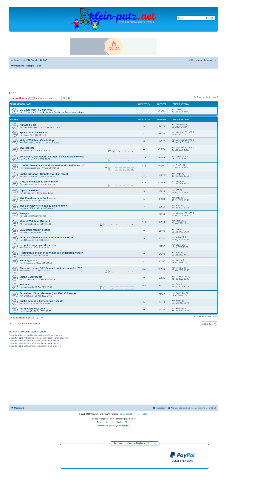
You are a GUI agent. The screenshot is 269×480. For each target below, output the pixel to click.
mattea (179, 260)
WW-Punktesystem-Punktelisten (38, 198)
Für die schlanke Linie (33, 308)
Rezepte (24, 213)
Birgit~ (179, 301)
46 (132, 271)
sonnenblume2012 (32, 127)
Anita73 (27, 303)
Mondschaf (181, 124)
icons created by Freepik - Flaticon (134, 414)
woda (178, 198)
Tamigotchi (180, 293)
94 (116, 185)
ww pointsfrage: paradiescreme (38, 245)
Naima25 (28, 150)
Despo (179, 174)
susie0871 (28, 271)
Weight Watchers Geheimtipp (37, 140)
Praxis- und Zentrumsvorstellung (69, 112)
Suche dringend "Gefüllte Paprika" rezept (44, 174)
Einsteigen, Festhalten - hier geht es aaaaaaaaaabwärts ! (53, 156)
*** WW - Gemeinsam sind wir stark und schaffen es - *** (52, 165)
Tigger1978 (181, 156)
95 (120, 185)
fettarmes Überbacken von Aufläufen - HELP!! (46, 237)
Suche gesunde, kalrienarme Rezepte (41, 301)
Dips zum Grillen (29, 190)
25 (132, 160)
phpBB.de (126, 422)
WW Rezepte (27, 147)
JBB (177, 190)
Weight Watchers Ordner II (35, 221)
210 (117, 288)
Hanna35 (28, 311)
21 (116, 160)
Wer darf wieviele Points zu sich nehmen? (44, 205)
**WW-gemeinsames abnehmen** (39, 181)
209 (112, 288)
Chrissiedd (28, 263)
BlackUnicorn (30, 176)
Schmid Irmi (29, 193)
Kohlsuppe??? (28, 260)
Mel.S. (178, 181)
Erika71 (27, 159)
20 (120, 169)
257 (122, 224)
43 (120, 271)
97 (128, 185)
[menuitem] (33, 60)
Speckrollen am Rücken (33, 132)
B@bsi (27, 240)
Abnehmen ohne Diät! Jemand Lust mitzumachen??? (51, 268)
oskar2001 (28, 208)
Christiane (28, 296)
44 (124, 271)
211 (122, 288)
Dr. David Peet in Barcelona (36, 109)
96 (124, 185)
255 (112, 224)
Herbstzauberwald (32, 168)
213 (132, 288)
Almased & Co (28, 124)
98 (132, 185)
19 (116, 169)
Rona (26, 200)
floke (26, 135)
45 (128, 271)
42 (116, 271)
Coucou (179, 245)
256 (117, 224)
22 (120, 160)
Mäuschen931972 (184, 132)
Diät (12, 93)
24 (128, 160)
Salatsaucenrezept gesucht (35, 229)
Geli (25, 216)
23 (124, 160)
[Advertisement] (114, 79)
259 (132, 224)
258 (127, 224)
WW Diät (25, 284)
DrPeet (27, 112)
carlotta (27, 248)
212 (127, 288)
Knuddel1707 (30, 279)
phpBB (104, 419)
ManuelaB (28, 287)
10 (132, 151)
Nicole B (179, 268)
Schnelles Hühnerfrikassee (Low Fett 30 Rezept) (48, 293)
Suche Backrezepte (31, 276)
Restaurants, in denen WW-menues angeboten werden (51, 252)
